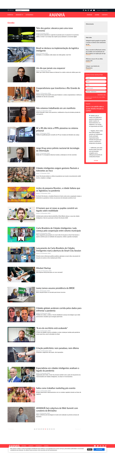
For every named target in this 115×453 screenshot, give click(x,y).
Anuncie (89, 15)
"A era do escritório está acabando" (52, 328)
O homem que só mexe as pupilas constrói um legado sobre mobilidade (57, 209)
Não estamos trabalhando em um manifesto (55, 108)
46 (34, 429)
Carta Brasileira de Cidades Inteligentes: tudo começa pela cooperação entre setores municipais (58, 229)
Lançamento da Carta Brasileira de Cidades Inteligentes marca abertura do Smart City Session (58, 249)
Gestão (11, 23)
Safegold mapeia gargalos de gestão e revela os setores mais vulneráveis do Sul (96, 42)
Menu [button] (11, 10)
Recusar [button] (90, 449)
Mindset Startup (43, 268)
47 (36, 429)
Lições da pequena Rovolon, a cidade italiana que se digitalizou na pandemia (58, 189)
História (24, 446)
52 (47, 429)
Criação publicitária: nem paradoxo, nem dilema (57, 348)
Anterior (11, 429)
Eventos (10, 15)
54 (51, 429)
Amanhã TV (19, 15)
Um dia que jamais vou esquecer (50, 68)
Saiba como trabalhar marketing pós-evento (55, 388)
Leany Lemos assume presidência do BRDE (55, 288)
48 (39, 429)
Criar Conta (104, 10)
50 (43, 429)
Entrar (98, 10)
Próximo (78, 429)
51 (45, 429)
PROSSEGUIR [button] (99, 449)
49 (41, 429)
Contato (104, 15)
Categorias (29, 15)
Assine (97, 15)
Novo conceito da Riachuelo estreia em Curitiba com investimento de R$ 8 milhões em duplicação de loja (95, 51)
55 (54, 429)
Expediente (39, 446)
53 (49, 429)
